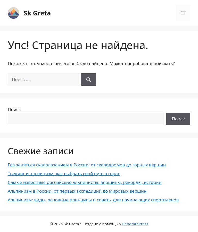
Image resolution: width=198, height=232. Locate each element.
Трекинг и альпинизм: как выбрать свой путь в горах (64, 173)
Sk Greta (37, 12)
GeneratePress (135, 223)
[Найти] (88, 79)
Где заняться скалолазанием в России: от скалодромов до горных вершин (87, 165)
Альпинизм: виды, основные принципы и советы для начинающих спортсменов (93, 200)
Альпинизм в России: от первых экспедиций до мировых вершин (77, 191)
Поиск (14, 109)
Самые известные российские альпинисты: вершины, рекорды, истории (84, 182)
